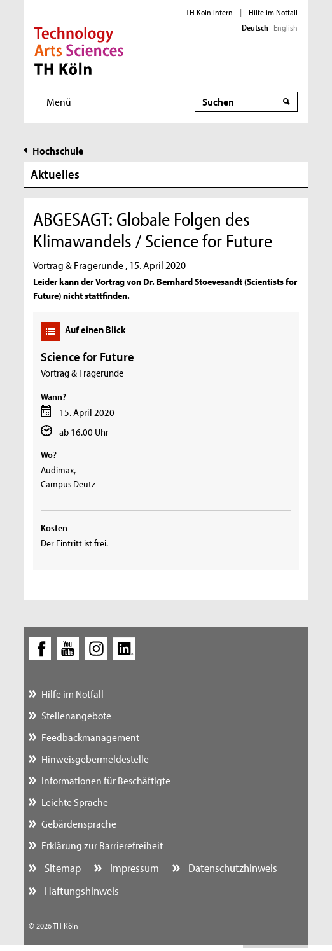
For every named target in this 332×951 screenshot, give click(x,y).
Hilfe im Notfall (273, 12)
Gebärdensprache (78, 823)
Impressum (133, 868)
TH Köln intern (209, 12)
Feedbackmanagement (90, 737)
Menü (58, 101)
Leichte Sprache (74, 802)
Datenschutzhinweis (231, 868)
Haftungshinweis (80, 891)
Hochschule (57, 150)
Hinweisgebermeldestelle (95, 758)
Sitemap (61, 868)
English (285, 27)
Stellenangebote (76, 715)
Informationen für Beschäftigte (105, 780)
